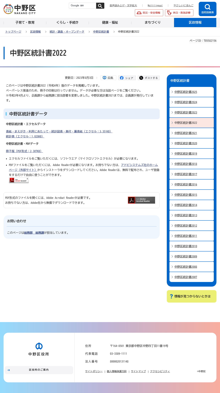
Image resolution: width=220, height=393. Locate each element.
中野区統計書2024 (185, 102)
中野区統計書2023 (185, 112)
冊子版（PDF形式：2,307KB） (24, 151)
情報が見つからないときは (192, 296)
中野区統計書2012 (185, 225)
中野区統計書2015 (185, 194)
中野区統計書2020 (185, 143)
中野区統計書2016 (185, 184)
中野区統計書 (101, 31)
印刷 (110, 77)
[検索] (82, 6)
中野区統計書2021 (185, 133)
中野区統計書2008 (185, 266)
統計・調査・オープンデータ (67, 31)
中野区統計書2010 (185, 246)
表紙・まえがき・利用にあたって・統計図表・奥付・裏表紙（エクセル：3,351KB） (59, 131)
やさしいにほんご (183, 5)
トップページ (13, 31)
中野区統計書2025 (185, 91)
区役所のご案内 (39, 370)
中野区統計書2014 (185, 205)
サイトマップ (138, 371)
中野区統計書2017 (185, 174)
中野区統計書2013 (185, 215)
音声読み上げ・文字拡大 (123, 5)
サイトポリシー (94, 371)
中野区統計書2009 (185, 256)
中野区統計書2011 (185, 235)
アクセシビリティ (160, 371)
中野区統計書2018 (185, 163)
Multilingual (155, 5)
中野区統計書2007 (185, 277)
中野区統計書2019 (185, 153)
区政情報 (35, 31)
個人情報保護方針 (117, 371)
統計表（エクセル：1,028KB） (25, 136)
